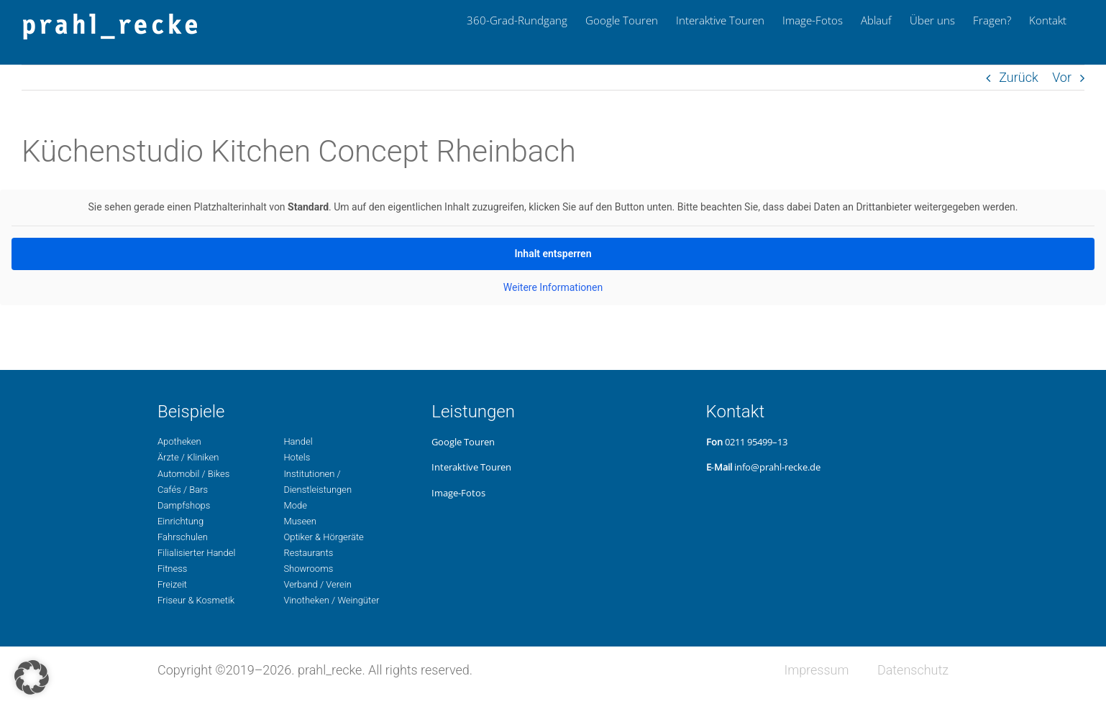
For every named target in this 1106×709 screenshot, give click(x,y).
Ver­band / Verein (317, 584)
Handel (297, 441)
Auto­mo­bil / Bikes (193, 473)
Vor (1061, 77)
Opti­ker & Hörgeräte (323, 537)
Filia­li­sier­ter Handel (196, 552)
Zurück (1018, 77)
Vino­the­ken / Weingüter (331, 600)
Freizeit (172, 584)
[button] (31, 677)
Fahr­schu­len (182, 537)
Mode (294, 505)
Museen (299, 521)
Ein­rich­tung (180, 521)
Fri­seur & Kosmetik (195, 600)
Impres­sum (816, 669)
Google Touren (463, 441)
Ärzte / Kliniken (188, 457)
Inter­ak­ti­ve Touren (471, 466)
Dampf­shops (183, 505)
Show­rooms (308, 568)
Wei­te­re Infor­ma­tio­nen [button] (553, 287)
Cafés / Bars (182, 489)
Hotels (296, 457)
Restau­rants (308, 552)
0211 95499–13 (756, 441)
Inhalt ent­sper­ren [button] (553, 253)
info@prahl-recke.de (777, 466)
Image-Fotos (458, 492)
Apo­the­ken (179, 441)
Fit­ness (172, 568)
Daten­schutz (913, 669)
